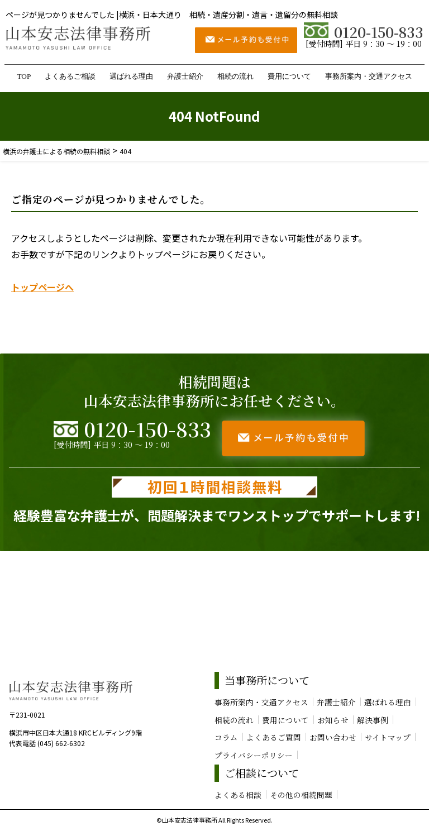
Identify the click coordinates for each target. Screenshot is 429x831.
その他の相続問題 (301, 794)
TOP (24, 76)
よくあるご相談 (70, 76)
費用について (289, 76)
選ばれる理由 (131, 76)
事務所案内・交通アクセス (368, 76)
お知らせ (333, 719)
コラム (226, 737)
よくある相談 (237, 794)
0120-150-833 (363, 32)
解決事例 (372, 719)
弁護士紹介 (185, 76)
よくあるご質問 (273, 737)
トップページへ (42, 287)
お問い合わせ (332, 737)
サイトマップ (388, 737)
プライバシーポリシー (253, 755)
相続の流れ (235, 76)
